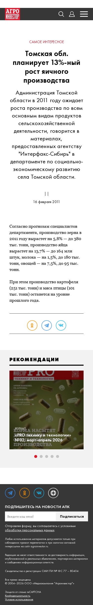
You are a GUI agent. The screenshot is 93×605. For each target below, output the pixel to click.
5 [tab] (57, 456)
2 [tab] (41, 456)
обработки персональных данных (29, 530)
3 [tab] (46, 456)
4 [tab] (52, 456)
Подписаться (72, 516)
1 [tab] (35, 456)
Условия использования (19, 599)
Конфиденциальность (17, 596)
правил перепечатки (32, 543)
